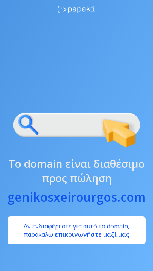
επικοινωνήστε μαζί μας (92, 234)
